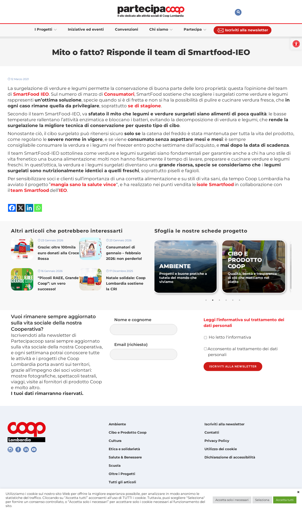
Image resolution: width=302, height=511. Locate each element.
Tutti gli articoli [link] (122, 482)
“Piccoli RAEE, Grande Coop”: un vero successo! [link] (58, 283)
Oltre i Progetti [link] (122, 474)
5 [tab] (233, 300)
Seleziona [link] (262, 500)
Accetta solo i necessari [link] (232, 500)
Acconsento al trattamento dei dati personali (241, 351)
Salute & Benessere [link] (125, 457)
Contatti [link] (211, 432)
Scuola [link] (115, 465)
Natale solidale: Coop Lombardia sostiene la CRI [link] (126, 283)
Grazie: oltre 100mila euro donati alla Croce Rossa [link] (58, 253)
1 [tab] (206, 300)
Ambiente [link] (117, 424)
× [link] (298, 492)
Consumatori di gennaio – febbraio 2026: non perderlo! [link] (124, 253)
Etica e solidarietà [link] (124, 449)
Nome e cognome (148, 326)
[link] (296, 44)
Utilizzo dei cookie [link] (220, 449)
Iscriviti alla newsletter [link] (224, 424)
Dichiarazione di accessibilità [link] (229, 457)
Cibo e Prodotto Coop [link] (127, 432)
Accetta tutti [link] (285, 500)
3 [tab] (219, 300)
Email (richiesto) (148, 351)
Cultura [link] (115, 441)
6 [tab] (239, 300)
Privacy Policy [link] (216, 441)
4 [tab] (226, 300)
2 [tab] (212, 300)
